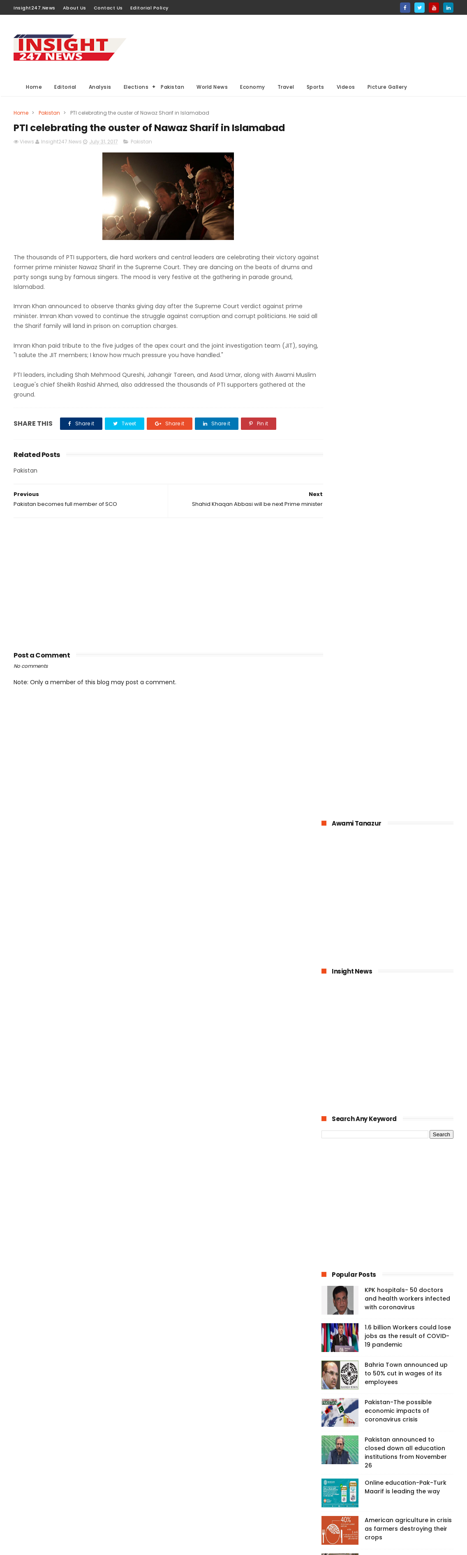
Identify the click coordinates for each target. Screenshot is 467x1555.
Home (34, 86)
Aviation (222, 1502)
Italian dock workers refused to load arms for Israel (408, 929)
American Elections (240, 1487)
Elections (136, 86)
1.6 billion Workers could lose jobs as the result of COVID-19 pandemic (408, 628)
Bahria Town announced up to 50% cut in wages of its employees (406, 665)
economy (233, 1456)
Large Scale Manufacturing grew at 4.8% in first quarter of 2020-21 (407, 858)
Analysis (100, 86)
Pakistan (172, 86)
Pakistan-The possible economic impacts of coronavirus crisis (398, 703)
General (178, 1487)
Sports (315, 86)
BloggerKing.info (87, 1544)
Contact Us (108, 8)
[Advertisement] (303, 45)
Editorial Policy (149, 8)
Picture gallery (185, 1517)
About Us (74, 8)
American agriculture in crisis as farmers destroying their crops (408, 821)
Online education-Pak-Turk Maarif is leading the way (405, 779)
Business (179, 1456)
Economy (252, 86)
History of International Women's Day (400, 891)
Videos (346, 86)
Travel (285, 86)
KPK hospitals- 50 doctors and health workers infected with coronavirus (407, 591)
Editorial (65, 86)
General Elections (190, 1441)
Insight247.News (34, 8)
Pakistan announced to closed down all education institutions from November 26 (406, 745)
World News (212, 86)
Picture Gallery (387, 86)
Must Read (232, 1411)
